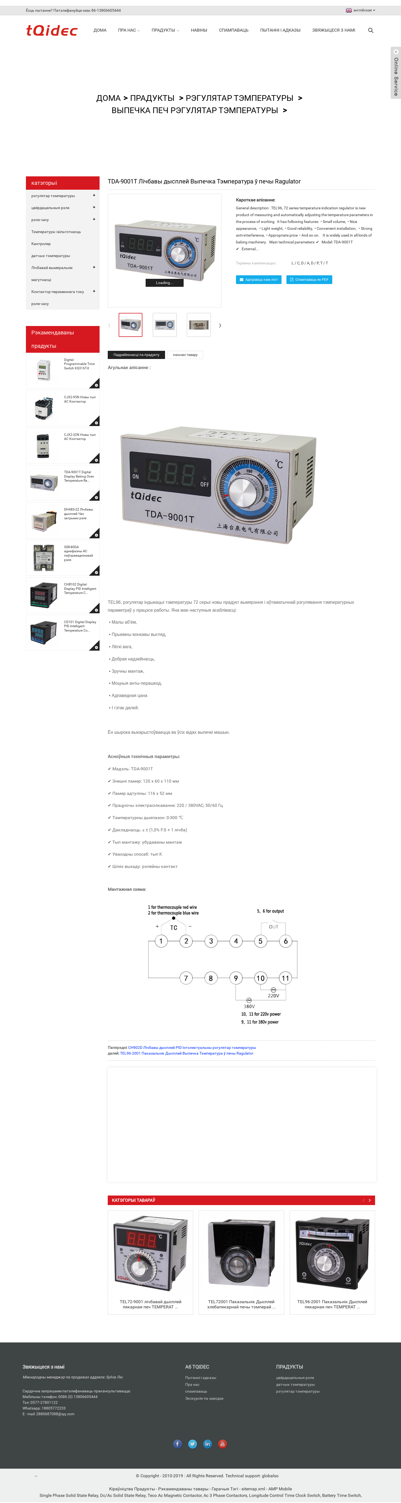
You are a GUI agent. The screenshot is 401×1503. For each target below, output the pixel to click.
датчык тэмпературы (50, 255)
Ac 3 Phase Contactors (225, 1500)
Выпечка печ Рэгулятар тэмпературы (195, 110)
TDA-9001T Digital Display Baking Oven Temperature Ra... (79, 476)
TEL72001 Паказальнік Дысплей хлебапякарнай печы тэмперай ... (241, 1304)
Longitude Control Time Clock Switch (284, 1500)
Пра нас (129, 30)
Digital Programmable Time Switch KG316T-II (79, 364)
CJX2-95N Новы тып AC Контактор (80, 399)
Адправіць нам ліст (262, 279)
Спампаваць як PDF (311, 279)
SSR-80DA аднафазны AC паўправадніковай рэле (78, 553)
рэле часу (40, 220)
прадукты (165, 30)
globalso (270, 1480)
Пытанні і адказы (280, 30)
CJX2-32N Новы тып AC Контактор (80, 437)
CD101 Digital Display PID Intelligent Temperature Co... (80, 626)
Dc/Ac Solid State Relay (123, 1500)
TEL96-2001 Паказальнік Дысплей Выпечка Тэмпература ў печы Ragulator (186, 1053)
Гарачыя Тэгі (225, 1493)
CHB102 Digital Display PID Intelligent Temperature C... (80, 589)
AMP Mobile (280, 1493)
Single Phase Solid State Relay (69, 1500)
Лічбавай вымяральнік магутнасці (52, 273)
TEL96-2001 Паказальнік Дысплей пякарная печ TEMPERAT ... (332, 1304)
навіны (199, 30)
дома (100, 30)
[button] (220, 325)
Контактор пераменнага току (57, 291)
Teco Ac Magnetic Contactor (175, 1500)
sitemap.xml (253, 1493)
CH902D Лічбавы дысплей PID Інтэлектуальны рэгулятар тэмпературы (192, 1047)
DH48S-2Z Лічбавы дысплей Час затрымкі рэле (78, 514)
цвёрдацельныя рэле (50, 208)
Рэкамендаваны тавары (184, 1493)
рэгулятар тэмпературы (240, 98)
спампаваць (234, 30)
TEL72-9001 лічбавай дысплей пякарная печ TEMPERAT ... (150, 1304)
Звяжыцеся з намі (333, 30)
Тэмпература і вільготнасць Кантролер (56, 238)
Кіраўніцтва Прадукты (132, 1493)
